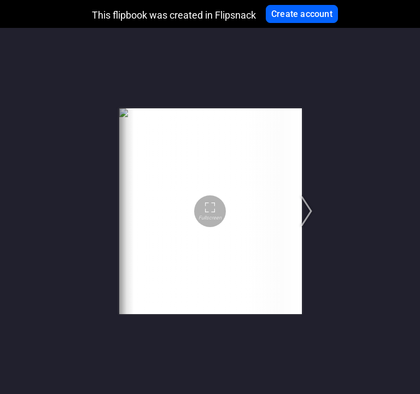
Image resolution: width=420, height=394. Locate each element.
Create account (301, 14)
